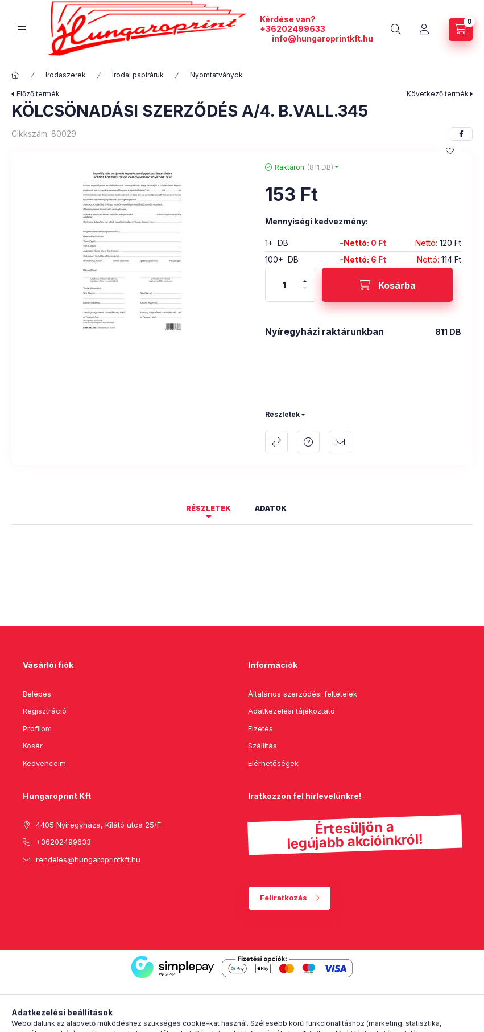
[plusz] (304, 281)
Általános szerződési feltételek (302, 693)
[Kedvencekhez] (450, 151)
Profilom (37, 728)
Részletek (282, 414)
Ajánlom (340, 442)
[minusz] (304, 288)
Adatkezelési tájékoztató (291, 710)
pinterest (49, 888)
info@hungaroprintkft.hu (322, 38)
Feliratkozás (283, 897)
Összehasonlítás (276, 442)
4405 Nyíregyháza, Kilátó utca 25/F (98, 824)
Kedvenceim (44, 763)
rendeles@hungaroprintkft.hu (88, 859)
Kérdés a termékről (308, 442)
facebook (26, 888)
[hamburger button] (21, 29)
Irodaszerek (65, 75)
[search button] (395, 29)
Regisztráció (45, 710)
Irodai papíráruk (138, 75)
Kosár (33, 745)
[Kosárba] (387, 285)
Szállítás (262, 745)
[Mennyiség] (284, 284)
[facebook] (461, 134)
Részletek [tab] (208, 508)
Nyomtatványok (216, 75)
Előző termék (38, 93)
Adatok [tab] (271, 508)
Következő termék (438, 93)
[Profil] (424, 29)
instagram (71, 888)
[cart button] (461, 29)
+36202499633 (292, 29)
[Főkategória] (15, 75)
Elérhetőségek (273, 763)
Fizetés (260, 728)
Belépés (37, 693)
